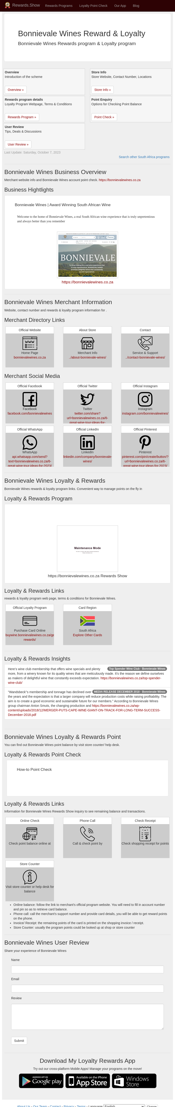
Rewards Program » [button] (22, 117)
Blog (136, 6)
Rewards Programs (58, 6)
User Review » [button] (18, 144)
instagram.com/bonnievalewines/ (145, 413)
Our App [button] (120, 6)
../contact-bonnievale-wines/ (145, 357)
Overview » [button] (16, 90)
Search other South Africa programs (144, 157)
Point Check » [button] (104, 117)
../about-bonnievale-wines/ (87, 357)
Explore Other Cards (87, 635)
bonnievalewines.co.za (30, 357)
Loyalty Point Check (93, 6)
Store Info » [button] (102, 90)
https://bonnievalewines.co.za (120, 180)
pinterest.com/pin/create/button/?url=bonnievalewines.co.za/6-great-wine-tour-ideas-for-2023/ (145, 461)
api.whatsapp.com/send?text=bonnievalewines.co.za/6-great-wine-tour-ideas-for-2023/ (30, 461)
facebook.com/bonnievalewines (30, 413)
